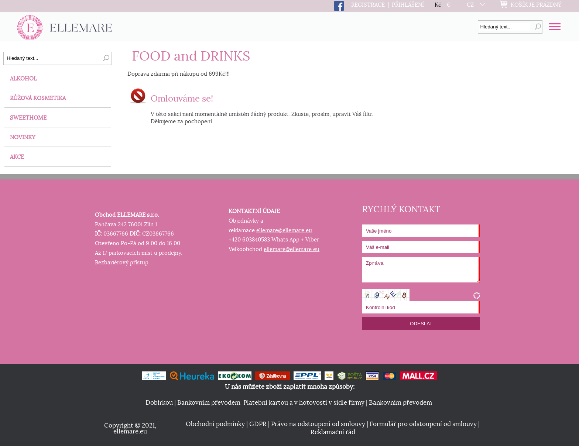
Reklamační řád (333, 432)
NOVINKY (22, 137)
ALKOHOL (23, 79)
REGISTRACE (368, 5)
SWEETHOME (28, 118)
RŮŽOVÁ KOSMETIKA (38, 98)
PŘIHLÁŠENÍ (408, 5)
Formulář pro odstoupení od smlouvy (423, 424)
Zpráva (421, 269)
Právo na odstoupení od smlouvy (318, 424)
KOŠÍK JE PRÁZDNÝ (536, 5)
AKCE (17, 157)
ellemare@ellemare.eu (284, 230)
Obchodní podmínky (215, 424)
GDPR (258, 424)
